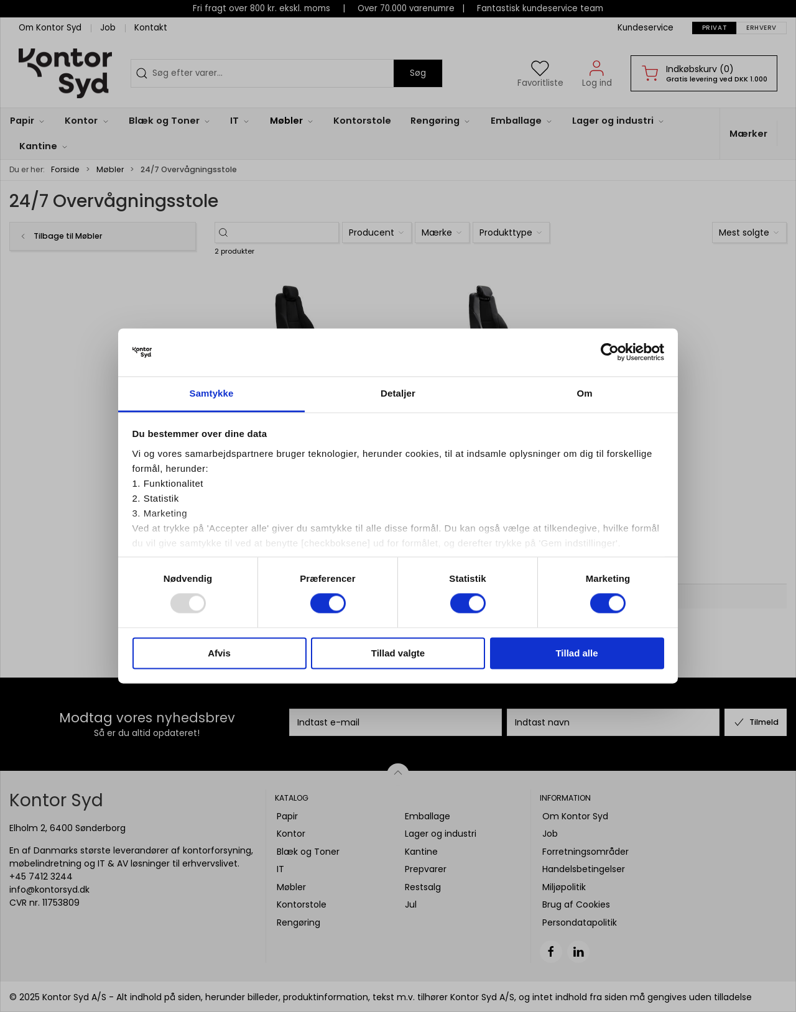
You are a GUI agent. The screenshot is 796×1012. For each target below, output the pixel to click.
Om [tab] (584, 393)
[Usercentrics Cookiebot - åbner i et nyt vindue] (609, 352)
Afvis (219, 653)
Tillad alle (576, 653)
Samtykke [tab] (212, 393)
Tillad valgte (398, 653)
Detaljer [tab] (398, 393)
